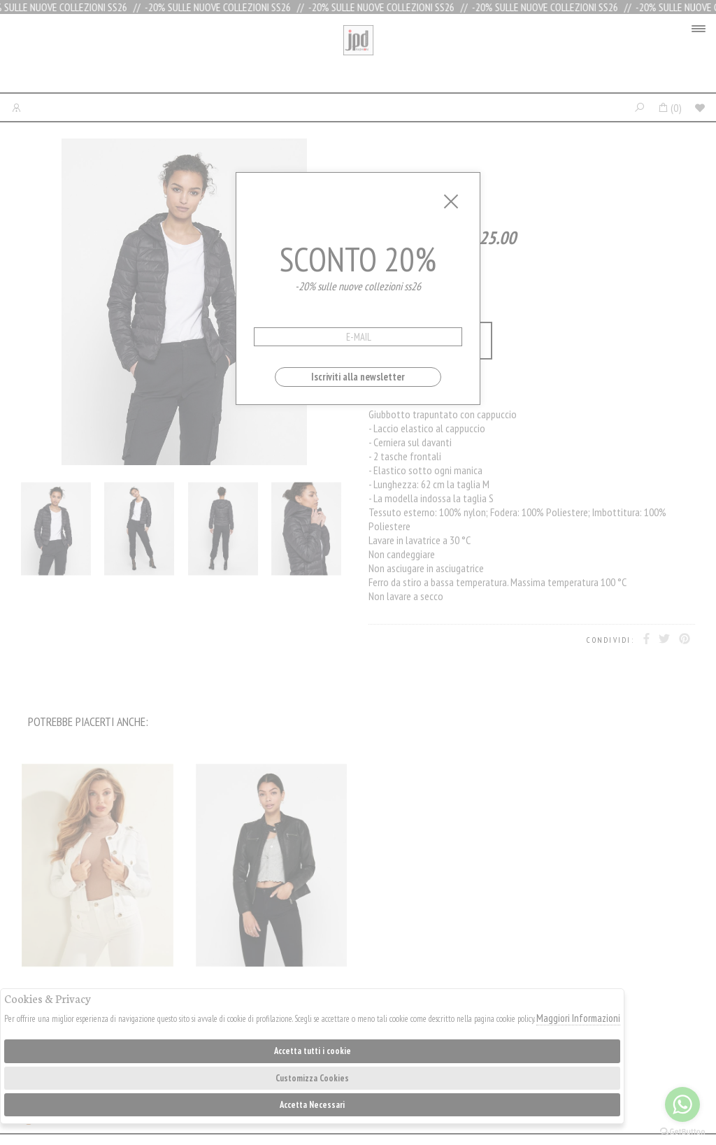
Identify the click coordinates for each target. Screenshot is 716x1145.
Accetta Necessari (312, 1105)
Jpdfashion (358, 56)
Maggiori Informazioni (578, 1018)
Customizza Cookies (312, 1078)
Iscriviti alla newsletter (358, 376)
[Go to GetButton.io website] (682, 1131)
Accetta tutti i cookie (312, 1051)
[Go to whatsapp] (682, 1104)
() (669, 108)
